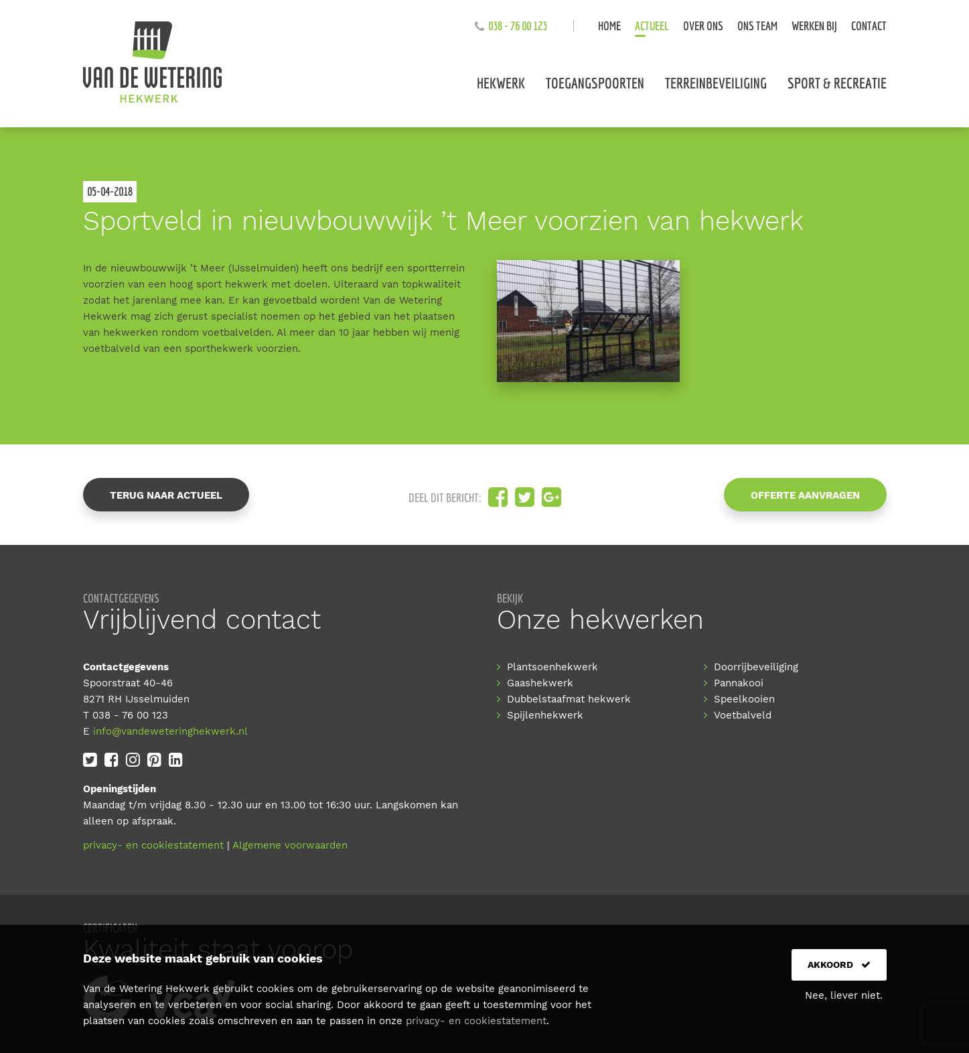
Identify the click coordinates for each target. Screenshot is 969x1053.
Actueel (652, 26)
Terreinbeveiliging (716, 82)
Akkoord (839, 964)
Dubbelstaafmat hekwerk (569, 699)
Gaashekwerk (540, 683)
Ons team (757, 26)
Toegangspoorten (595, 82)
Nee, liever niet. (844, 995)
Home (609, 26)
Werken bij (814, 26)
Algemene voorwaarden (290, 845)
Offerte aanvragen (805, 495)
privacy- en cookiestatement (153, 845)
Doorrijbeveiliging (756, 667)
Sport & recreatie (837, 82)
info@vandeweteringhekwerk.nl (170, 731)
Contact (869, 26)
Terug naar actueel (166, 495)
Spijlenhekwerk (545, 715)
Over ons (703, 26)
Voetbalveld (742, 715)
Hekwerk (501, 82)
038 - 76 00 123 (517, 26)
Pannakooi (738, 683)
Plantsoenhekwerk (552, 667)
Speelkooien (744, 699)
